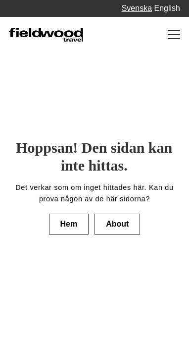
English (167, 8)
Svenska (137, 8)
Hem (69, 224)
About (117, 224)
